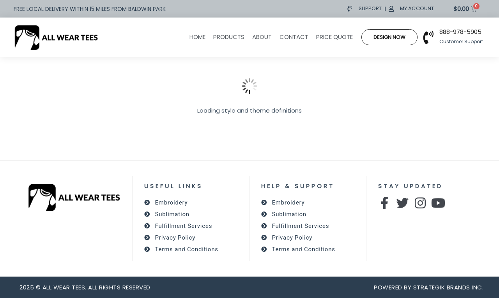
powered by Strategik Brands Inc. (428, 287)
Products (228, 37)
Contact (294, 37)
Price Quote (334, 37)
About (262, 37)
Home (197, 37)
